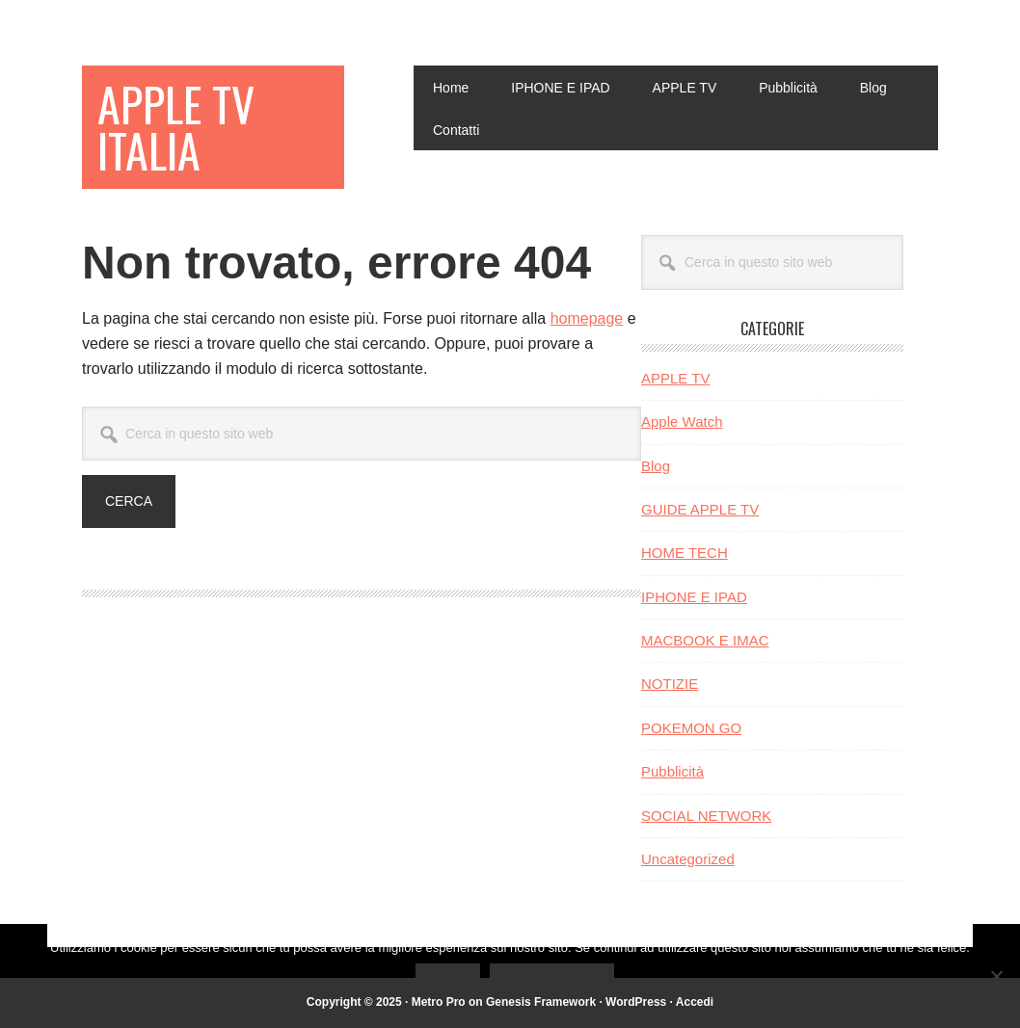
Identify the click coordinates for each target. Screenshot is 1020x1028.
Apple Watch (682, 421)
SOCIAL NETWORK (706, 815)
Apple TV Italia (176, 126)
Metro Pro (439, 1002)
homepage (587, 318)
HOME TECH (684, 552)
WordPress (635, 1002)
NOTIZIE (669, 683)
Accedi (694, 1002)
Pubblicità (672, 771)
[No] (996, 976)
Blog (655, 466)
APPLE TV (675, 378)
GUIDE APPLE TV (700, 509)
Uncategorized (688, 859)
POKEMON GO (691, 728)
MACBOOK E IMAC (705, 640)
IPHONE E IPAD (694, 597)
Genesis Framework (541, 1002)
